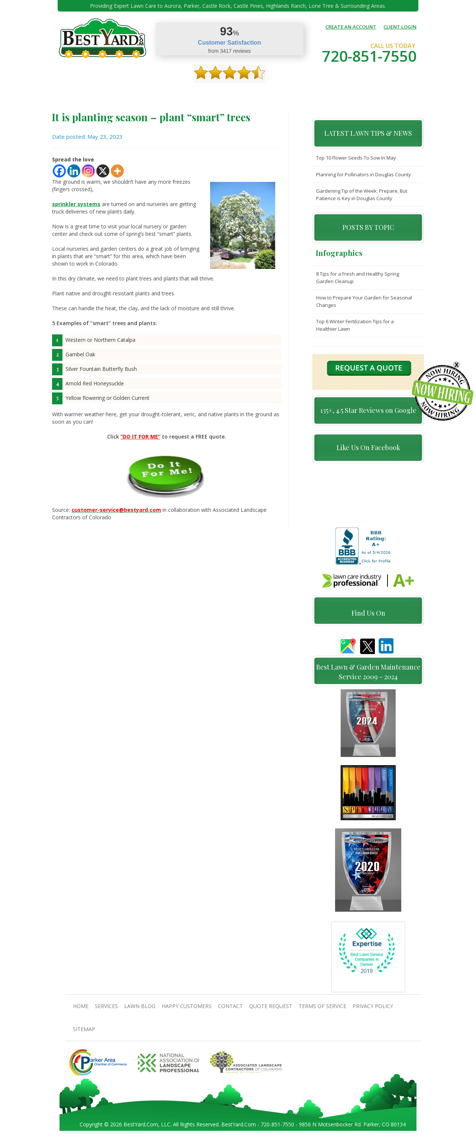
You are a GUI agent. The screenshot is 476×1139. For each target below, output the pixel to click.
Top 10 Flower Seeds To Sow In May (356, 157)
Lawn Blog (139, 1006)
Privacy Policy (373, 1006)
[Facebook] (59, 170)
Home (77, 93)
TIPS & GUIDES (163, 93)
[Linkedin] (73, 170)
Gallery (195, 93)
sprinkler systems (76, 204)
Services (130, 93)
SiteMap (84, 1029)
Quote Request (308, 93)
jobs (391, 93)
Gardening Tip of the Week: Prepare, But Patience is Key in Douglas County (361, 194)
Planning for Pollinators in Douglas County (363, 174)
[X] (102, 170)
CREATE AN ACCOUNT (350, 26)
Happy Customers (232, 93)
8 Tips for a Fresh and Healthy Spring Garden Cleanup (357, 277)
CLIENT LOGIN (399, 26)
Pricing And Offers (356, 93)
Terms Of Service (322, 1006)
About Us (102, 93)
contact (271, 93)
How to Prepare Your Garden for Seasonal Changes (364, 301)
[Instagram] (88, 170)
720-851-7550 (369, 56)
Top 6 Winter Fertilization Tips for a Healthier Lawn (355, 325)
